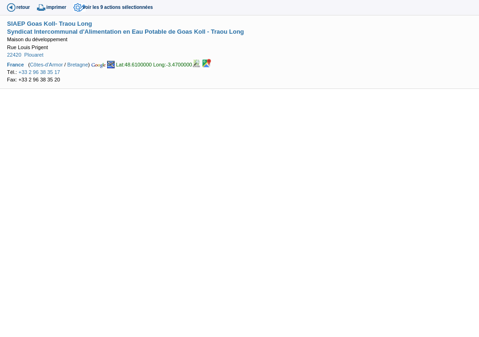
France (15, 64)
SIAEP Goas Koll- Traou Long (49, 23)
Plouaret (34, 55)
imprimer (56, 7)
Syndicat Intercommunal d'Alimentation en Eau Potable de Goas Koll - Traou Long (125, 31)
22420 (14, 55)
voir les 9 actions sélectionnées (118, 7)
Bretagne (77, 64)
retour (23, 7)
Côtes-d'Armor (46, 64)
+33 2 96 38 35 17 (39, 72)
